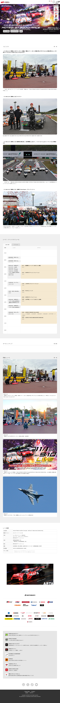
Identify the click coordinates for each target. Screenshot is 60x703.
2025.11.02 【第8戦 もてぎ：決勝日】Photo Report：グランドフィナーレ (20, 189)
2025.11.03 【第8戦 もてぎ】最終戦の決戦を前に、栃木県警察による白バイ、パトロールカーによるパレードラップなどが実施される (29, 142)
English (26, 692)
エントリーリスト (14, 31)
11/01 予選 (7, 244)
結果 (21, 31)
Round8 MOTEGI (52, 31)
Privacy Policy (27, 691)
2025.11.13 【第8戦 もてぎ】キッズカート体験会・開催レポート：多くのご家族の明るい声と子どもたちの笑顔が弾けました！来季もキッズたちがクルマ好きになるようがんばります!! (29, 52)
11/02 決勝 (16, 244)
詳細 (56, 343)
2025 (45, 31)
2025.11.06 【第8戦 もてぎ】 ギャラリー (13, 96)
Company (33, 691)
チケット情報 (6, 31)
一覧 (56, 46)
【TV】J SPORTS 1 (15, 301)
